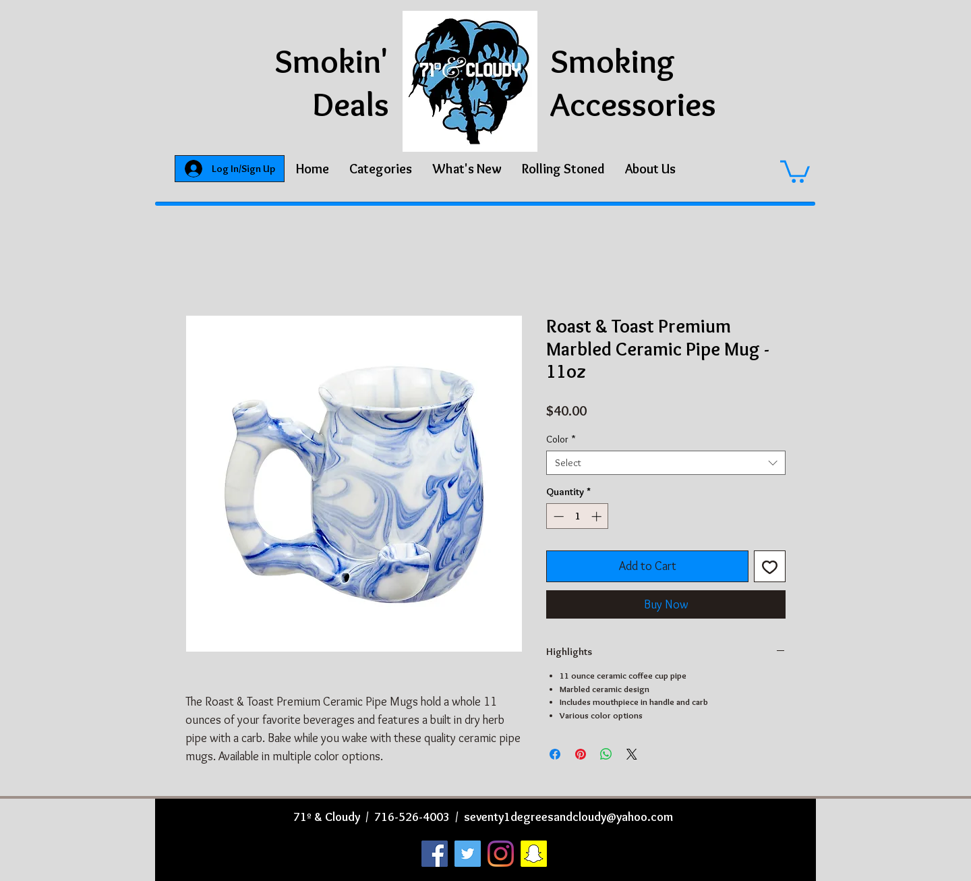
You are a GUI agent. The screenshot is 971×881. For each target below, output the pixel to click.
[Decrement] (557, 516)
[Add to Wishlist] (770, 566)
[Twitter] (467, 854)
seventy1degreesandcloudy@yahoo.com (568, 816)
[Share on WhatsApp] (606, 754)
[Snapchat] (534, 854)
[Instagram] (501, 854)
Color (561, 439)
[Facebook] (434, 854)
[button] (380, 168)
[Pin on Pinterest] (580, 754)
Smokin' (331, 61)
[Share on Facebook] (555, 754)
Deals (350, 104)
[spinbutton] (577, 516)
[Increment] (598, 516)
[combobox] (666, 463)
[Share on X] (632, 754)
